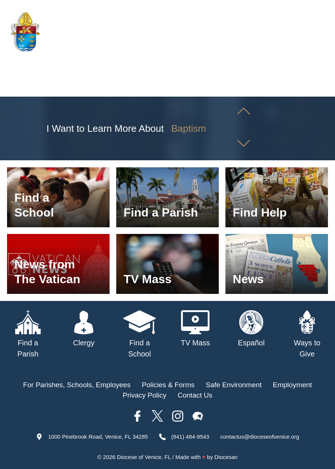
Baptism (188, 128)
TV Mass (256, 88)
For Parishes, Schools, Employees (76, 385)
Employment (292, 385)
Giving (317, 88)
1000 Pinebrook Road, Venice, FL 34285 (98, 436)
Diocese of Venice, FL (144, 457)
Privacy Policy (144, 395)
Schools (159, 88)
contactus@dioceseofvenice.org (259, 436)
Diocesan (226, 457)
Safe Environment (207, 88)
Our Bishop (86, 88)
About (53, 88)
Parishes (125, 88)
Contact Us (195, 395)
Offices (288, 88)
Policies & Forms (168, 385)
